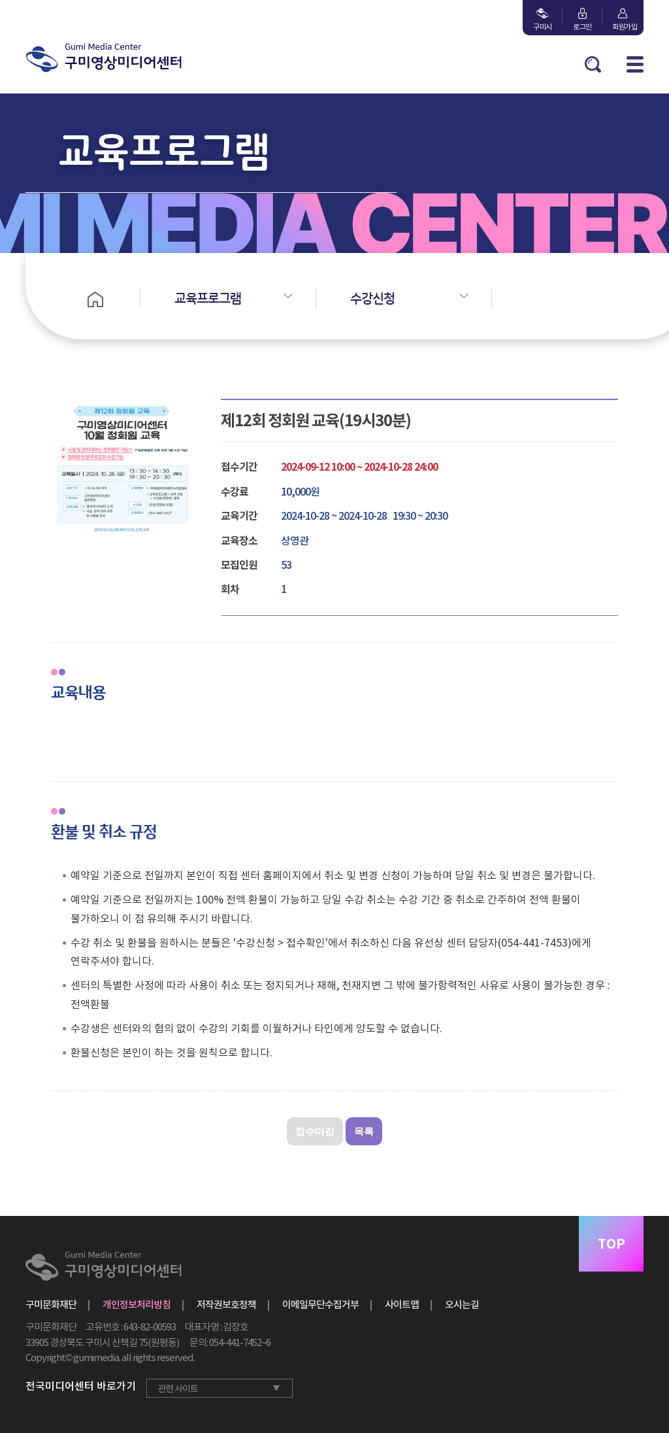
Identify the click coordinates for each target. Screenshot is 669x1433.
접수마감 (314, 1131)
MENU (635, 64)
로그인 (582, 26)
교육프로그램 (207, 299)
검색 (593, 64)
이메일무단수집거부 (320, 1304)
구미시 (542, 26)
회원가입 (622, 26)
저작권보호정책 (226, 1304)
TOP (611, 1244)
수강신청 (372, 299)
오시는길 (462, 1304)
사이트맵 (402, 1304)
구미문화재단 (50, 1304)
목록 (364, 1131)
